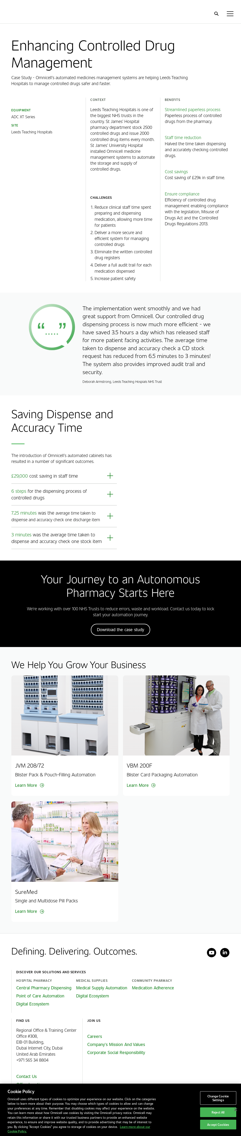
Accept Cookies (218, 1124)
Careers (94, 1036)
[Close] (236, 1109)
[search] (216, 13)
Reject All (218, 1112)
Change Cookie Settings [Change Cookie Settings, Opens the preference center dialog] (218, 1098)
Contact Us (26, 1076)
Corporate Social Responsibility (116, 1052)
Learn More (26, 785)
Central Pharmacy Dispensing (43, 988)
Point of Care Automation (40, 996)
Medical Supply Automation (101, 988)
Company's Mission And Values (116, 1044)
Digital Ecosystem (32, 1004)
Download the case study (120, 629)
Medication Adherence (153, 988)
